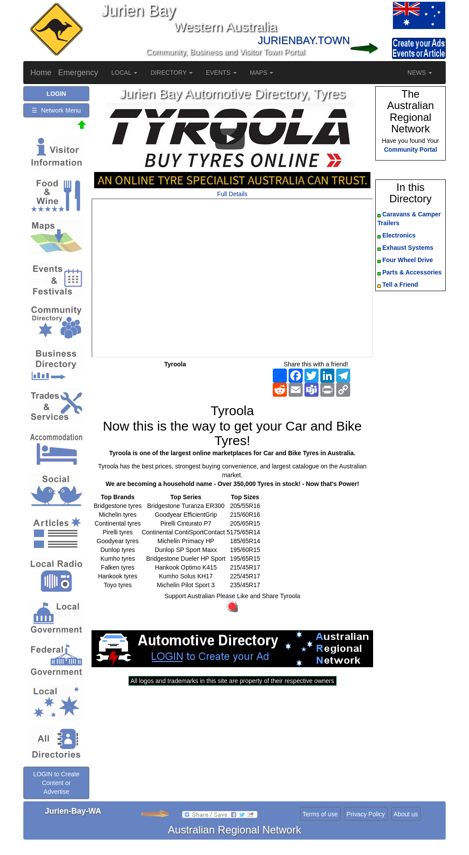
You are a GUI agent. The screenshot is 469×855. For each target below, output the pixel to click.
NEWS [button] (419, 72)
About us (406, 814)
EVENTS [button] (221, 72)
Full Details (232, 193)
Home (40, 72)
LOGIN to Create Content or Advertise (56, 783)
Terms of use (320, 814)
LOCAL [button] (124, 72)
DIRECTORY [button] (171, 72)
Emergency (78, 72)
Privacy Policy (366, 814)
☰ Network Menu (56, 110)
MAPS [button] (262, 72)
